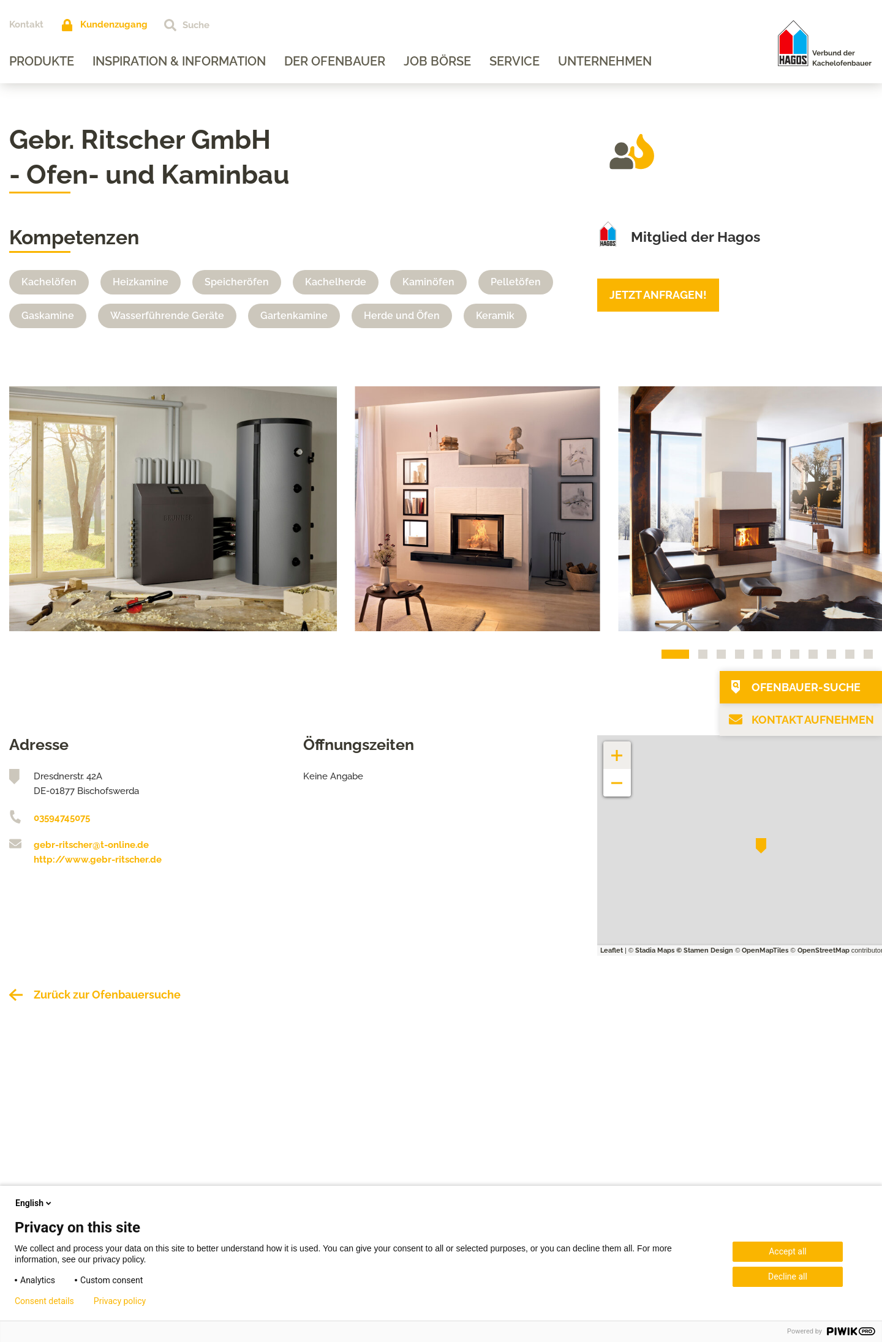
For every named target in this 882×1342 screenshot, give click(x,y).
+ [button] (617, 749)
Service (514, 61)
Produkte (41, 61)
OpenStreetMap (823, 950)
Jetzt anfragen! (658, 294)
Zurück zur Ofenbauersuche (107, 994)
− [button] (617, 776)
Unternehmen (605, 61)
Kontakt (26, 24)
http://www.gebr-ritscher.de (98, 859)
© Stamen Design (704, 950)
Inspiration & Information (179, 61)
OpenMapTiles (765, 950)
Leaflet (611, 950)
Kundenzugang (114, 24)
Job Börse (437, 61)
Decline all (787, 1276)
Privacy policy (120, 1301)
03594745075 (62, 817)
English (34, 1203)
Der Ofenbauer (334, 61)
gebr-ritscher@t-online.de (91, 844)
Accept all (788, 1251)
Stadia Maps (654, 950)
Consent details (44, 1301)
